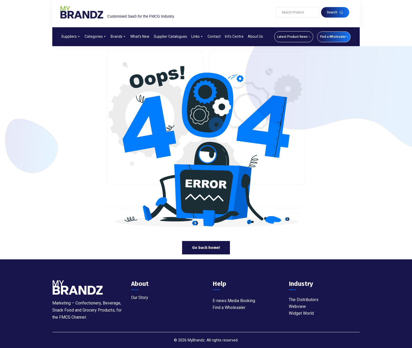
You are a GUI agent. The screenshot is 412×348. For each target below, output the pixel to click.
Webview (297, 306)
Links (197, 36)
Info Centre (234, 36)
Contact (214, 36)
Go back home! (206, 247)
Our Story (139, 297)
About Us (255, 36)
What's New (140, 36)
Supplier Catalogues (170, 36)
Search (335, 12)
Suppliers (70, 36)
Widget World (301, 313)
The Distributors (303, 299)
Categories (95, 36)
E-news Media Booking (234, 300)
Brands (118, 36)
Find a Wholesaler (229, 307)
